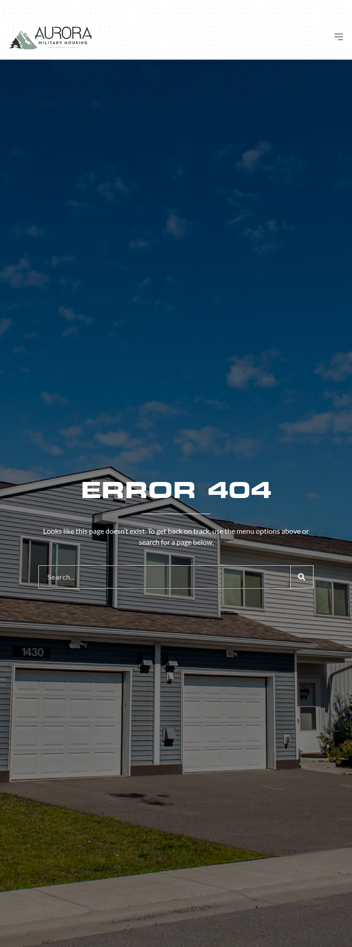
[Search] (301, 577)
